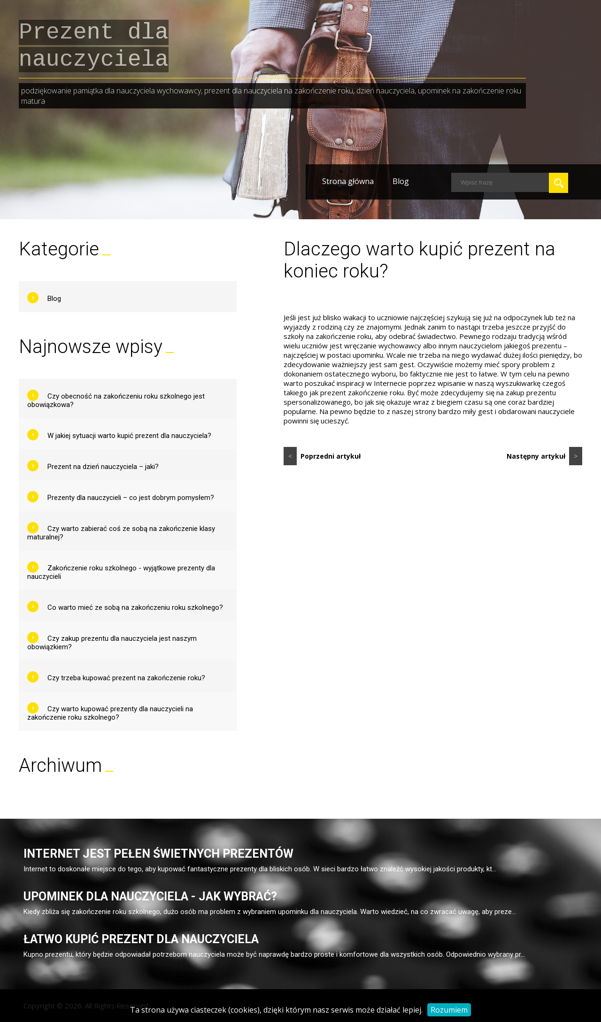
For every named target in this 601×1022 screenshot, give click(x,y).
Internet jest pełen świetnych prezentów (158, 854)
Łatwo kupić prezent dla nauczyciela (141, 939)
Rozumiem (449, 1010)
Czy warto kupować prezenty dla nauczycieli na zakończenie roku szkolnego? (110, 713)
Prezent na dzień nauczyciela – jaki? (103, 466)
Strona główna (348, 181)
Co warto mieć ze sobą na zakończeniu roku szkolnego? (135, 607)
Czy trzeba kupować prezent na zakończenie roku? (126, 678)
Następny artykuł (544, 456)
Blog (401, 181)
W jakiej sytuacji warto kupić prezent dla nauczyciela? (129, 435)
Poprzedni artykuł (322, 456)
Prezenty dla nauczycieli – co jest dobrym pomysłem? (130, 497)
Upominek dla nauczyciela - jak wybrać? (150, 896)
